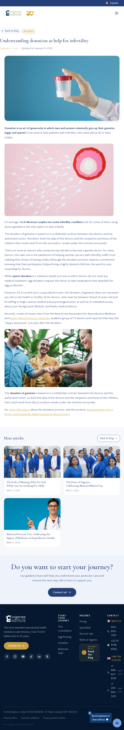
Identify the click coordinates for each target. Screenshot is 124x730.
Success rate (86, 633)
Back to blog (108, 438)
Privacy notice (10, 718)
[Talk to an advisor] (117, 723)
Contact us (16, 645)
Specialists (85, 627)
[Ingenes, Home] (21, 13)
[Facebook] (7, 656)
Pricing (83, 621)
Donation (63, 642)
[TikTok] (31, 656)
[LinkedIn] (39, 656)
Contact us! (62, 592)
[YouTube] (23, 656)
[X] (47, 656)
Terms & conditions (30, 718)
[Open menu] (116, 13)
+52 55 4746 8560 (113, 645)
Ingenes (28, 31)
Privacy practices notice (54, 718)
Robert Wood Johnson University (30, 318)
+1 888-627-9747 (114, 672)
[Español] (111, 3)
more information (19, 409)
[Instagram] (15, 656)
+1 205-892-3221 (114, 690)
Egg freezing (64, 636)
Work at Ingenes (88, 639)
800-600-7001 (112, 631)
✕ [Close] (90, 713)
